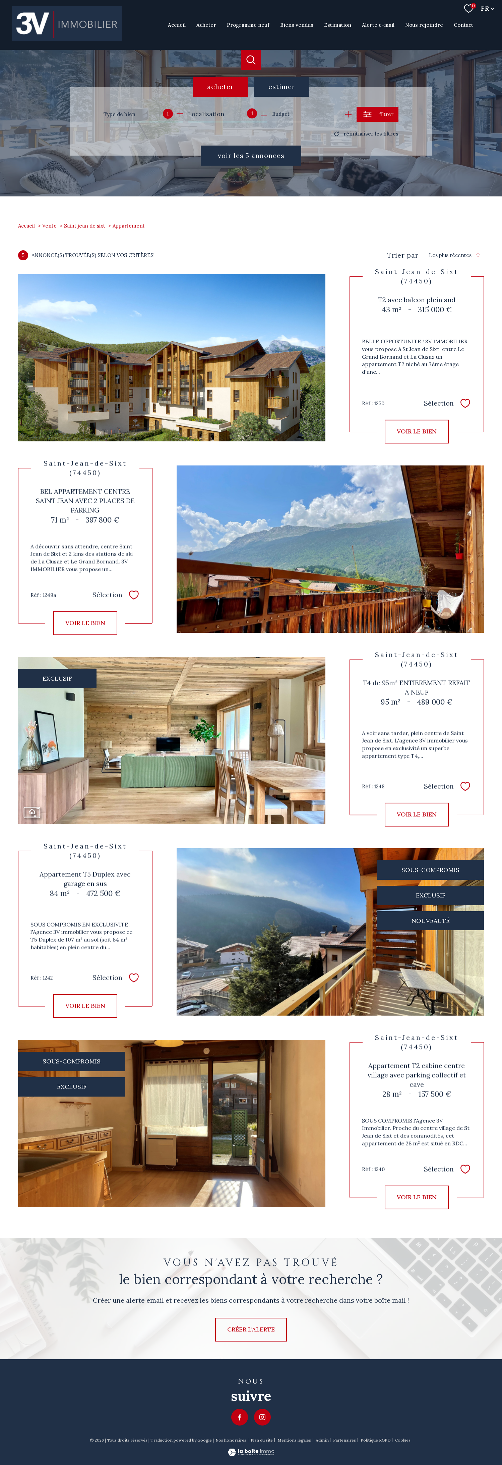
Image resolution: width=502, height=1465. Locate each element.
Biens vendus (296, 24)
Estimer (281, 86)
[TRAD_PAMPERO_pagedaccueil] (67, 38)
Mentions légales (294, 1440)
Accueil (177, 24)
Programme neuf (248, 24)
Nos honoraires (230, 1440)
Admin (322, 1440)
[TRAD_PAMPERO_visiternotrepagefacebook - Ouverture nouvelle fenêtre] (239, 1417)
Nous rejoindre (424, 24)
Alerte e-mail (378, 24)
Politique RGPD (376, 1440)
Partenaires (344, 1440)
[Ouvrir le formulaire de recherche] (377, 114)
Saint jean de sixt (84, 226)
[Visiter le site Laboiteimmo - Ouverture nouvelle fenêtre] (251, 1454)
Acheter (206, 24)
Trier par (403, 255)
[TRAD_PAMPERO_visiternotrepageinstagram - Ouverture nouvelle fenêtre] (262, 1417)
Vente (49, 226)
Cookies (403, 1440)
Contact (463, 24)
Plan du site (262, 1440)
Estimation (337, 24)
